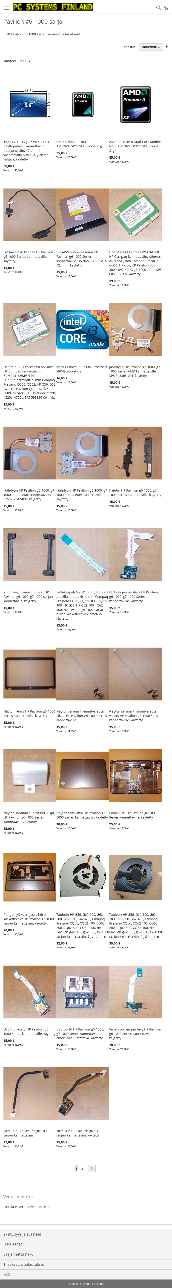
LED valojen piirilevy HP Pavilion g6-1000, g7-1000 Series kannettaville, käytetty (133, 596)
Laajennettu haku (18, 1254)
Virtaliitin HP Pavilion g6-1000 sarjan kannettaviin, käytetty (78, 1133)
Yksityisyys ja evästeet (22, 1234)
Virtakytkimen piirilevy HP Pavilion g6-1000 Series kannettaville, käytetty (135, 1033)
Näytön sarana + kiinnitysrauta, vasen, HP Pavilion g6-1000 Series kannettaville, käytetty (134, 715)
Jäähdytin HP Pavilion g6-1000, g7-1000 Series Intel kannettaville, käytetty (82, 494)
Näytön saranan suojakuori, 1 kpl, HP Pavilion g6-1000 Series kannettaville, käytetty (29, 817)
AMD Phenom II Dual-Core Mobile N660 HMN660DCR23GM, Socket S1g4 (135, 146)
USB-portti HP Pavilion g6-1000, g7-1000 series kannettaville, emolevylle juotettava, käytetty (80, 1033)
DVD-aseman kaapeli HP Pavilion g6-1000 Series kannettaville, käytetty (28, 256)
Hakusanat (12, 1244)
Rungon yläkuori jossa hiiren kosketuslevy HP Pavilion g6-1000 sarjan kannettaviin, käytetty (28, 918)
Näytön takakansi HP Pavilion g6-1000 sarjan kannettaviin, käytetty (82, 815)
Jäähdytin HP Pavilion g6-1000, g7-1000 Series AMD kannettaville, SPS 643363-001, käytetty (135, 371)
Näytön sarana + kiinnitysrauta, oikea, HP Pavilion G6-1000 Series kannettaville (81, 715)
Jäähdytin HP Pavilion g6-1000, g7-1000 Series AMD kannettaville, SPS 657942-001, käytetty (29, 494)
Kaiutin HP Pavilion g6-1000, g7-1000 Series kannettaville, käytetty (135, 492)
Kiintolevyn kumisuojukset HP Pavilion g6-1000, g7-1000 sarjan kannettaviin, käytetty (28, 596)
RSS (6, 1274)
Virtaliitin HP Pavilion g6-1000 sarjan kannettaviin (26, 1133)
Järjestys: (129, 47)
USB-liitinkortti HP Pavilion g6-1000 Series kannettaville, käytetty (29, 1031)
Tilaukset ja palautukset (23, 1264)
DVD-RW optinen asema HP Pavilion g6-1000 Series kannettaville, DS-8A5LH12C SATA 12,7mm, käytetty (81, 258)
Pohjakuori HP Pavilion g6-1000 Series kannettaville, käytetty (133, 815)
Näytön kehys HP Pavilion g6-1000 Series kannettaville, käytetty (29, 713)
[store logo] (53, 7)
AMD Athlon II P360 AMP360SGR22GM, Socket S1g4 (80, 144)
